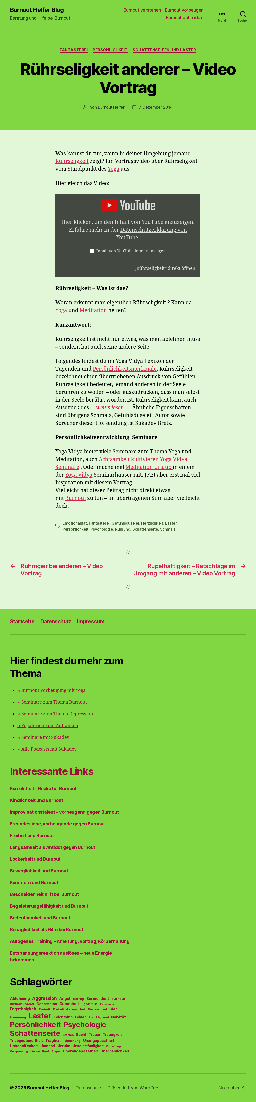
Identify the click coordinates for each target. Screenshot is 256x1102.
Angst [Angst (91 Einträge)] (65, 998)
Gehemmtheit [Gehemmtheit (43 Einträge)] (76, 1009)
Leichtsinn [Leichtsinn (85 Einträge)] (63, 1017)
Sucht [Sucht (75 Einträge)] (81, 1034)
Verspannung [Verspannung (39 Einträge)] (19, 1051)
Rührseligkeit (72, 161)
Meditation (93, 310)
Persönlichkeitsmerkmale (125, 369)
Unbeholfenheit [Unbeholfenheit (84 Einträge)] (24, 1046)
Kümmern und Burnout (34, 882)
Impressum (91, 621)
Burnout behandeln (185, 17)
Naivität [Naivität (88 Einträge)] (118, 1017)
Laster (170, 523)
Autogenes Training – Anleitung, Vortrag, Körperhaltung (70, 941)
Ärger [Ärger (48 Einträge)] (56, 1051)
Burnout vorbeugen (184, 10)
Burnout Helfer (111, 107)
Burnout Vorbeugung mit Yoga (52, 691)
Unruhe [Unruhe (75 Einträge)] (64, 1046)
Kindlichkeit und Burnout (36, 800)
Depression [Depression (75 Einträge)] (47, 1004)
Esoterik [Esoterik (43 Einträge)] (45, 1009)
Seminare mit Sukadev (44, 737)
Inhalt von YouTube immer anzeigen (131, 251)
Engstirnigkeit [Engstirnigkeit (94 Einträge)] (23, 1009)
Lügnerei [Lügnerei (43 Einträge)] (102, 1017)
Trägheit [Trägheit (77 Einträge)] (53, 1040)
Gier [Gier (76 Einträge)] (113, 1009)
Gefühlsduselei (125, 523)
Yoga (114, 169)
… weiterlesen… (109, 407)
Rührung (122, 529)
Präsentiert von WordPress (135, 1087)
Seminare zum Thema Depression (55, 714)
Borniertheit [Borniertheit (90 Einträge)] (97, 998)
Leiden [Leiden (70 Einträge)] (80, 1017)
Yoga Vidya (78, 475)
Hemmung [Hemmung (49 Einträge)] (18, 1017)
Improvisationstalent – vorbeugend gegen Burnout (64, 812)
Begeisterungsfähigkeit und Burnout (49, 906)
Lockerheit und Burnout (35, 859)
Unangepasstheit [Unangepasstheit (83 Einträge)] (98, 1040)
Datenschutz (55, 621)
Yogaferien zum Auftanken (48, 726)
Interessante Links (51, 771)
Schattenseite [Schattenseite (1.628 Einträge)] (35, 1033)
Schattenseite (145, 529)
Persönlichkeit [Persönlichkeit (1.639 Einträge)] (35, 1024)
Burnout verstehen (142, 10)
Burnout (75, 498)
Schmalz (168, 529)
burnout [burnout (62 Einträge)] (118, 999)
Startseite (22, 621)
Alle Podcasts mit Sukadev (47, 749)
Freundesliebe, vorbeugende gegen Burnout (57, 823)
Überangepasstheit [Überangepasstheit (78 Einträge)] (80, 1051)
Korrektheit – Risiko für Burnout (43, 788)
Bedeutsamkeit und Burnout (40, 917)
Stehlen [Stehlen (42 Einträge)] (68, 1035)
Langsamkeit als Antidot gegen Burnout (52, 847)
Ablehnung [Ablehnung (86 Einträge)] (20, 998)
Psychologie (102, 529)
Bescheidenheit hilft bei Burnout (44, 894)
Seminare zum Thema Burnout (52, 702)
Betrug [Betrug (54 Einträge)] (78, 999)
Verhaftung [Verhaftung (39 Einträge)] (113, 1046)
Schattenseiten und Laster (164, 50)
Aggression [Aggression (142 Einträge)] (44, 998)
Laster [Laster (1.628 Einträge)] (40, 1016)
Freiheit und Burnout (32, 835)
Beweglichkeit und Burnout (39, 871)
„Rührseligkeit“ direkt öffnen (165, 269)
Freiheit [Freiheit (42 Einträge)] (58, 1009)
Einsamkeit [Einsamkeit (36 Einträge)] (107, 1004)
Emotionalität (74, 523)
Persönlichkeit (110, 50)
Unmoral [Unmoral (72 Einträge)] (47, 1046)
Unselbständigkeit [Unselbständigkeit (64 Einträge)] (88, 1046)
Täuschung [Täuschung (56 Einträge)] (72, 1041)
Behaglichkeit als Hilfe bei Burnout (47, 929)
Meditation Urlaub (149, 467)
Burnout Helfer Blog (37, 10)
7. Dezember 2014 (156, 107)
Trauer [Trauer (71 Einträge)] (94, 1034)
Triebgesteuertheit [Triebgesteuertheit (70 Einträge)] (26, 1041)
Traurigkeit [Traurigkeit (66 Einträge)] (112, 1035)
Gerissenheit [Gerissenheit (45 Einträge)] (97, 1009)
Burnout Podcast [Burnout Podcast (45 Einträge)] (22, 1004)
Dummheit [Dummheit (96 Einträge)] (69, 1004)
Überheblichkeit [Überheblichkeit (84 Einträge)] (115, 1051)
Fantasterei (74, 50)
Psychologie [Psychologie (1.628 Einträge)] (85, 1024)
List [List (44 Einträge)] (91, 1017)
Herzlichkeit (152, 523)
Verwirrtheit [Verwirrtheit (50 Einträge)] (39, 1051)
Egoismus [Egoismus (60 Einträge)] (90, 1004)
